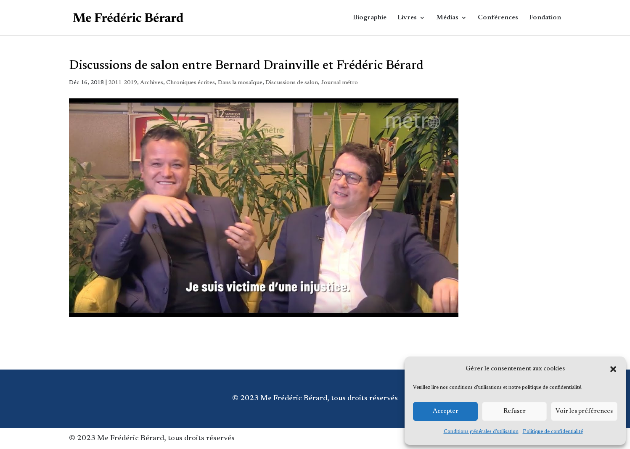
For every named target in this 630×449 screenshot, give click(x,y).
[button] (613, 369)
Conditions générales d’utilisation (481, 431)
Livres (407, 18)
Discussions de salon (291, 83)
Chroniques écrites (190, 83)
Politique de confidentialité (553, 431)
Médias (447, 18)
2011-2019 (122, 83)
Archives (151, 83)
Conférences (498, 18)
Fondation (545, 18)
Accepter (445, 411)
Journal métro (339, 83)
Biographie (369, 18)
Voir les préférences (584, 411)
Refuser (514, 411)
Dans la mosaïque (240, 83)
